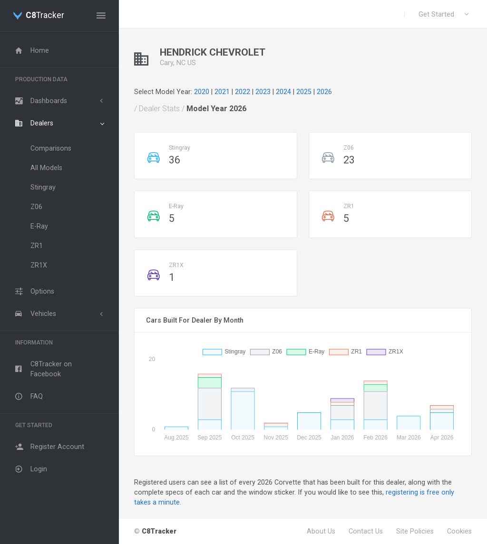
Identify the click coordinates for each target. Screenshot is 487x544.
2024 (283, 91)
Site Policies (415, 531)
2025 (304, 91)
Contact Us (366, 531)
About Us (321, 531)
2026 (324, 91)
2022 (242, 91)
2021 (222, 91)
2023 (263, 91)
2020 (201, 91)
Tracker (45, 15)
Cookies (459, 531)
